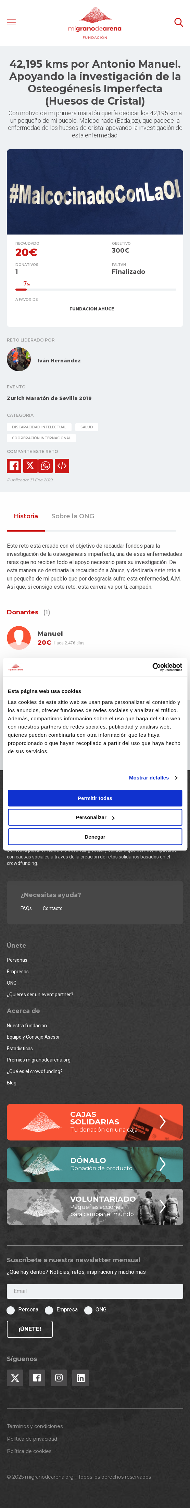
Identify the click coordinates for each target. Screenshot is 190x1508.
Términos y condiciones (35, 1426)
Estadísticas (20, 1048)
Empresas (18, 971)
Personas (17, 960)
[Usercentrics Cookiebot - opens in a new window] (152, 667)
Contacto (53, 908)
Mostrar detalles (149, 777)
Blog (11, 1082)
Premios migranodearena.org (39, 1060)
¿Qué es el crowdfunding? (35, 1071)
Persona (28, 1309)
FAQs (26, 908)
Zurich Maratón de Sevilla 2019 (49, 398)
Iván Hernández (59, 361)
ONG (11, 983)
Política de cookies (29, 1451)
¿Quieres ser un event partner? (40, 994)
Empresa (67, 1309)
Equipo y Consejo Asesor (33, 1037)
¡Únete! (29, 1329)
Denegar (95, 837)
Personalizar (95, 817)
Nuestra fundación (27, 1025)
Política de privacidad (32, 1439)
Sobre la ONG (72, 516)
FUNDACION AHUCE (91, 308)
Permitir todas (95, 798)
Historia (26, 516)
